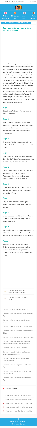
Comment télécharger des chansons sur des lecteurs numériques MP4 (16, 292)
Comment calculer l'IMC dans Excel (18, 299)
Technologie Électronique (16, 23)
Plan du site (18, 426)
